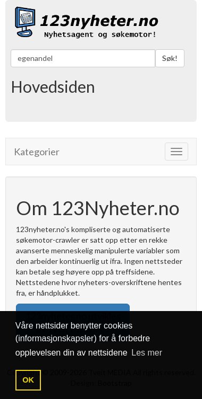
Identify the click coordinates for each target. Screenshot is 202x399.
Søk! (170, 58)
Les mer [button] (146, 352)
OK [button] (28, 380)
